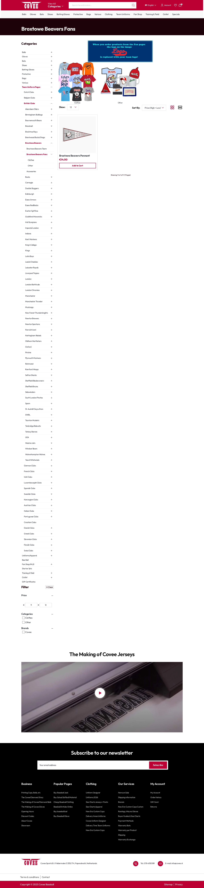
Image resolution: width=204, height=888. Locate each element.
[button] (77, 165)
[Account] (166, 5)
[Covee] (23, 632)
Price (24, 595)
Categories (27, 613)
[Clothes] (23, 618)
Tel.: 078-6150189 (148, 863)
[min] (31, 605)
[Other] (23, 622)
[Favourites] (175, 5)
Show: (62, 107)
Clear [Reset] (50, 587)
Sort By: (136, 107)
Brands (25, 628)
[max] (46, 605)
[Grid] (172, 107)
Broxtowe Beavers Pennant (74, 155)
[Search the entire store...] (133, 5)
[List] (180, 107)
